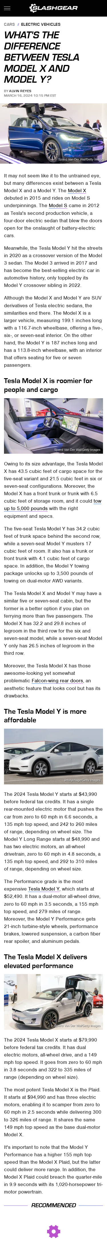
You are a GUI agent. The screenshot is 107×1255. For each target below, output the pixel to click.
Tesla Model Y (43, 889)
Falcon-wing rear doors (57, 680)
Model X (77, 190)
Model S (58, 205)
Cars (9, 25)
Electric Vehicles (41, 25)
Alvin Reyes (20, 91)
